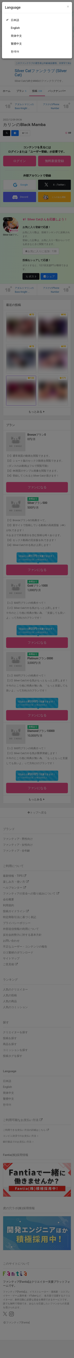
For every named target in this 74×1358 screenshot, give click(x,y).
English (15, 27)
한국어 (15, 51)
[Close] (68, 7)
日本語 (15, 20)
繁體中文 (16, 43)
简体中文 (16, 35)
